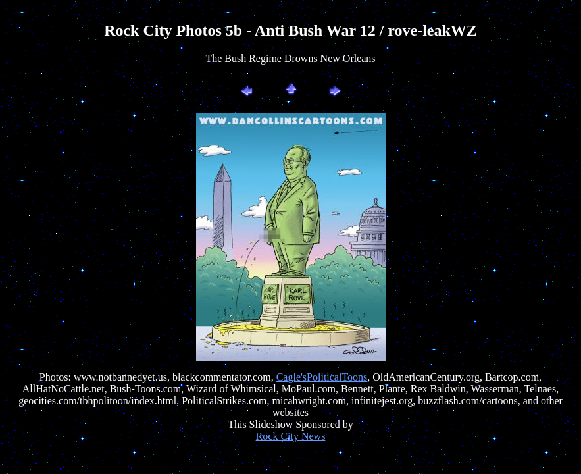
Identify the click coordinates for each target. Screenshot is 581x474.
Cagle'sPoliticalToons (322, 376)
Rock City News (291, 436)
